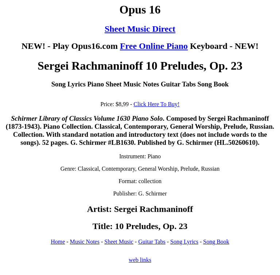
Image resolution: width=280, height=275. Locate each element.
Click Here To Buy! (156, 104)
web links (140, 260)
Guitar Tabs (152, 242)
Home (58, 242)
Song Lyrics (184, 242)
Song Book (216, 242)
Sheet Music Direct (140, 29)
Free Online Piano (154, 46)
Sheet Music (118, 242)
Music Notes (85, 242)
